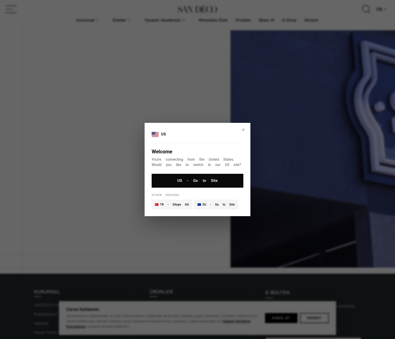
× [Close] (243, 130)
